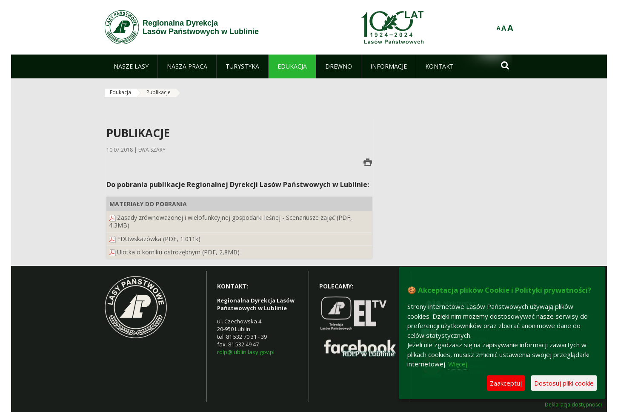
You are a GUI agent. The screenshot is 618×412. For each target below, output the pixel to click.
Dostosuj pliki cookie (564, 383)
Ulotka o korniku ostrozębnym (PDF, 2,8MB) (178, 252)
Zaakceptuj (506, 383)
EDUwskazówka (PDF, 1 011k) (158, 239)
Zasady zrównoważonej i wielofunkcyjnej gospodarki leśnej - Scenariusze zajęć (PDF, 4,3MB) (230, 221)
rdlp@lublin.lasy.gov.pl (246, 352)
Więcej (457, 364)
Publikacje (158, 92)
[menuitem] (131, 66)
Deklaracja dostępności (573, 405)
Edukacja (120, 92)
